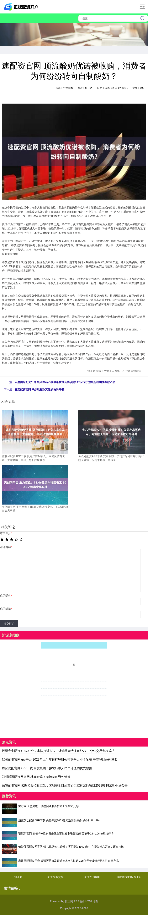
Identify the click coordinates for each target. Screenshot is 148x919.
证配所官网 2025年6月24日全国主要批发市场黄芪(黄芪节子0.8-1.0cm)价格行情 (66, 833)
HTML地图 (91, 901)
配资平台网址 (92, 877)
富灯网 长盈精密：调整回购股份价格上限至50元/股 (48, 806)
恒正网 (18, 877)
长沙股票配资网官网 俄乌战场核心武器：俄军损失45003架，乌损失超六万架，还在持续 (71, 846)
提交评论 (9, 623)
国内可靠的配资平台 (129, 877)
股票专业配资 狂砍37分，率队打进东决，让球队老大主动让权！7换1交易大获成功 (58, 750)
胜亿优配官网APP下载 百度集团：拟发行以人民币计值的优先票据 (47, 768)
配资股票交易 (55, 877)
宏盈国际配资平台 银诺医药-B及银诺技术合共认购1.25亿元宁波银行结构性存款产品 (65, 382)
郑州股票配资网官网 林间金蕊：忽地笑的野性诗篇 (36, 776)
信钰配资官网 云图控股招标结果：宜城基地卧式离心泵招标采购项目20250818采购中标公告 (65, 785)
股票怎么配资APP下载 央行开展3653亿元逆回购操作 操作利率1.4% (58, 820)
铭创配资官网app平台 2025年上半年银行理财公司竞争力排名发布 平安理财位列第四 (59, 759)
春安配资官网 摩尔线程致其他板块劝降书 (39, 389)
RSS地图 (79, 901)
